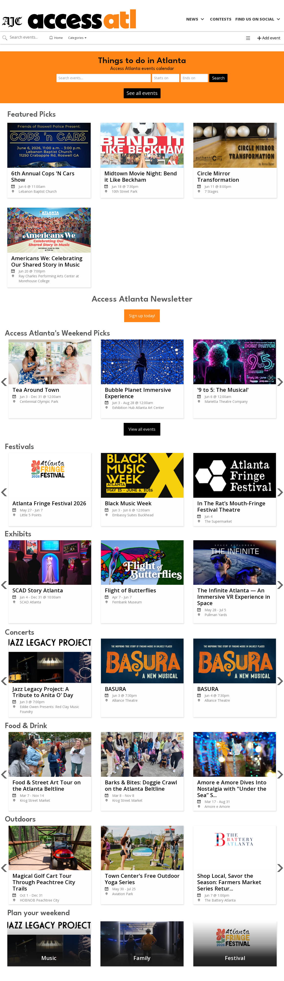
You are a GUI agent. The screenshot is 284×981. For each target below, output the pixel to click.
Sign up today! (142, 315)
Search (218, 78)
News (192, 19)
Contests (220, 19)
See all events (142, 93)
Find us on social (254, 19)
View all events (142, 429)
